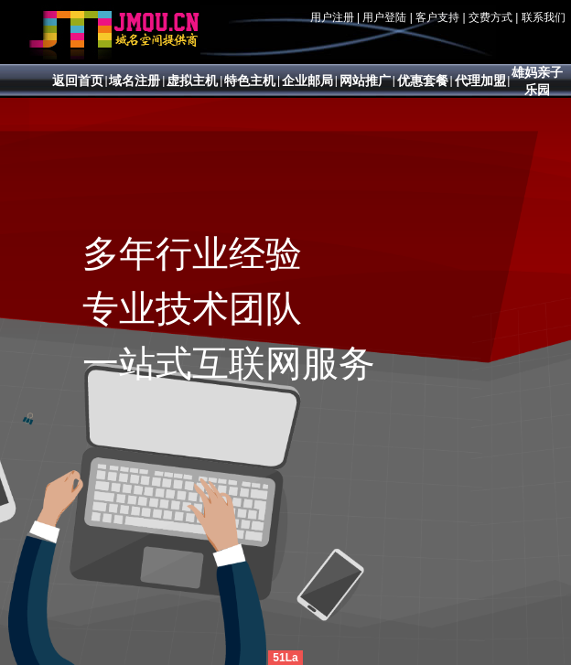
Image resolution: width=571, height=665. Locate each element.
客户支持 (437, 17)
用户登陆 (384, 17)
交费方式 (490, 17)
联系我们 (544, 17)
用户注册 (332, 17)
